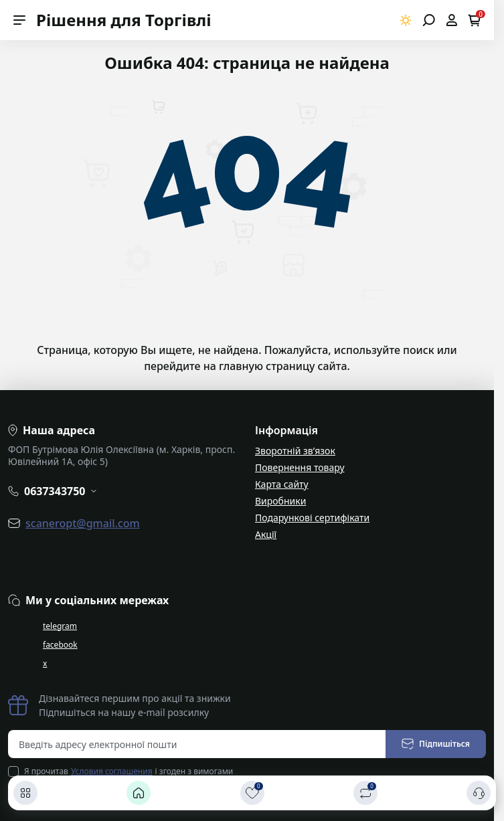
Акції (265, 534)
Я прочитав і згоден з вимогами (128, 771)
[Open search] (428, 20)
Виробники (280, 500)
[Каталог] (25, 793)
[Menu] (19, 20)
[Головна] (139, 793)
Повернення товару (300, 467)
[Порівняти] (365, 793)
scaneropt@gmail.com (82, 523)
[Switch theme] (406, 20)
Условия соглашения (112, 771)
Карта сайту (282, 484)
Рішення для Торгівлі (124, 20)
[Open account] (451, 20)
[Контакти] (479, 793)
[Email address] (197, 744)
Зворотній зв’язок (295, 450)
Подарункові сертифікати (312, 517)
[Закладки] (252, 793)
